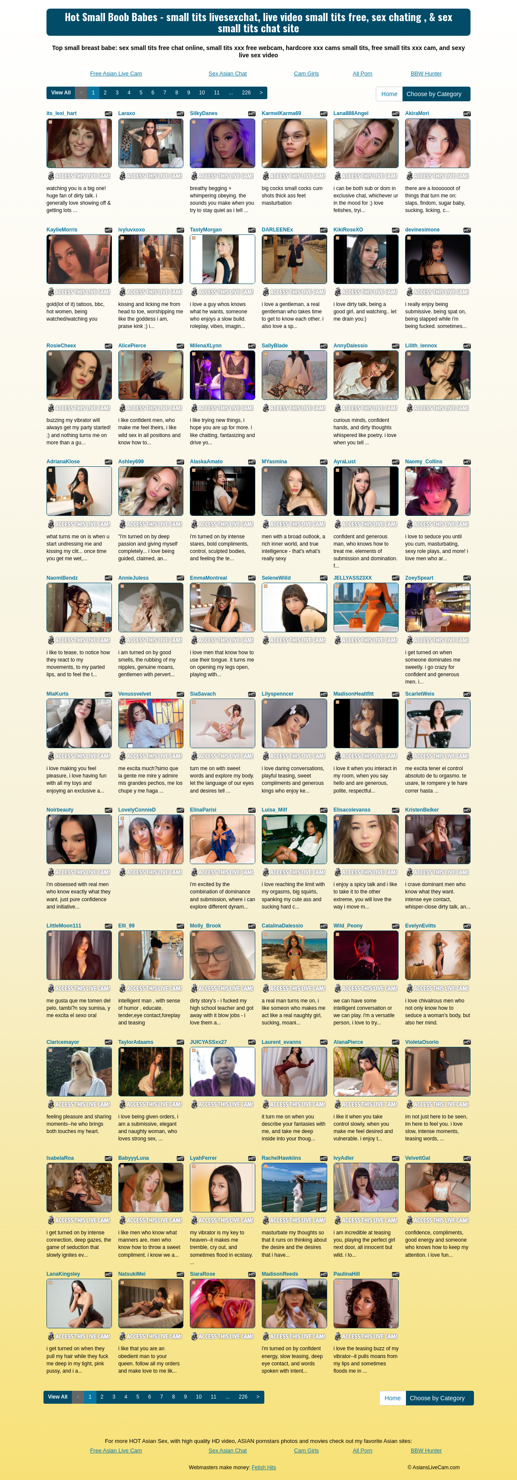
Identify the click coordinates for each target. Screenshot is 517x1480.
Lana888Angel (351, 113)
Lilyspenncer (278, 694)
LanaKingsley (63, 1274)
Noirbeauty (60, 810)
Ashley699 (131, 462)
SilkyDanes (203, 113)
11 (217, 93)
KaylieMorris (61, 230)
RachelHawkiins (281, 1158)
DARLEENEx (277, 230)
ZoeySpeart (419, 578)
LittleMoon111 (63, 926)
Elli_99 (126, 926)
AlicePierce (132, 346)
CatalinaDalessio (282, 926)
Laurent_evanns (281, 1042)
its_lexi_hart (61, 113)
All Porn (363, 73)
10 (202, 93)
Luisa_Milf (274, 810)
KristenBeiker (422, 810)
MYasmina (274, 462)
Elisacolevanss (352, 810)
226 (246, 93)
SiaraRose (202, 1274)
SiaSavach (203, 694)
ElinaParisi (203, 810)
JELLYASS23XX (353, 578)
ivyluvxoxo (131, 230)
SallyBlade (275, 346)
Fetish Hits (264, 1467)
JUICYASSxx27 (208, 1042)
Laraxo (126, 113)
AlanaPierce (348, 1042)
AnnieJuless (133, 578)
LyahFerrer (203, 1158)
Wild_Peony (348, 926)
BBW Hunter (426, 73)
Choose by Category (436, 94)
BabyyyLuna (133, 1158)
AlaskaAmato (206, 462)
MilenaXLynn (206, 346)
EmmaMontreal (208, 578)
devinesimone (422, 230)
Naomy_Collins (424, 462)
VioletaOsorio (422, 1042)
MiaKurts (57, 694)
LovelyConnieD (137, 810)
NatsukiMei (132, 1274)
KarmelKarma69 (281, 113)
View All (61, 93)
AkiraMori (417, 113)
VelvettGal (417, 1158)
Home (389, 94)
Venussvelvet (134, 694)
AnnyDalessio (351, 346)
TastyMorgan (206, 230)
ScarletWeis (419, 694)
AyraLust (345, 462)
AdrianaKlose (63, 462)
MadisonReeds (280, 1274)
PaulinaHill (347, 1274)
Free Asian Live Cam (116, 73)
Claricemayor (62, 1042)
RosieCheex (61, 346)
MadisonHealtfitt (354, 694)
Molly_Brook (205, 926)
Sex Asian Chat (227, 73)
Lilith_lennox (421, 346)
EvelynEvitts (420, 926)
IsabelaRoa (60, 1158)
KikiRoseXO (348, 230)
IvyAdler (344, 1158)
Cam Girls (306, 73)
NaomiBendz (62, 578)
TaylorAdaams (136, 1042)
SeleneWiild (276, 578)
